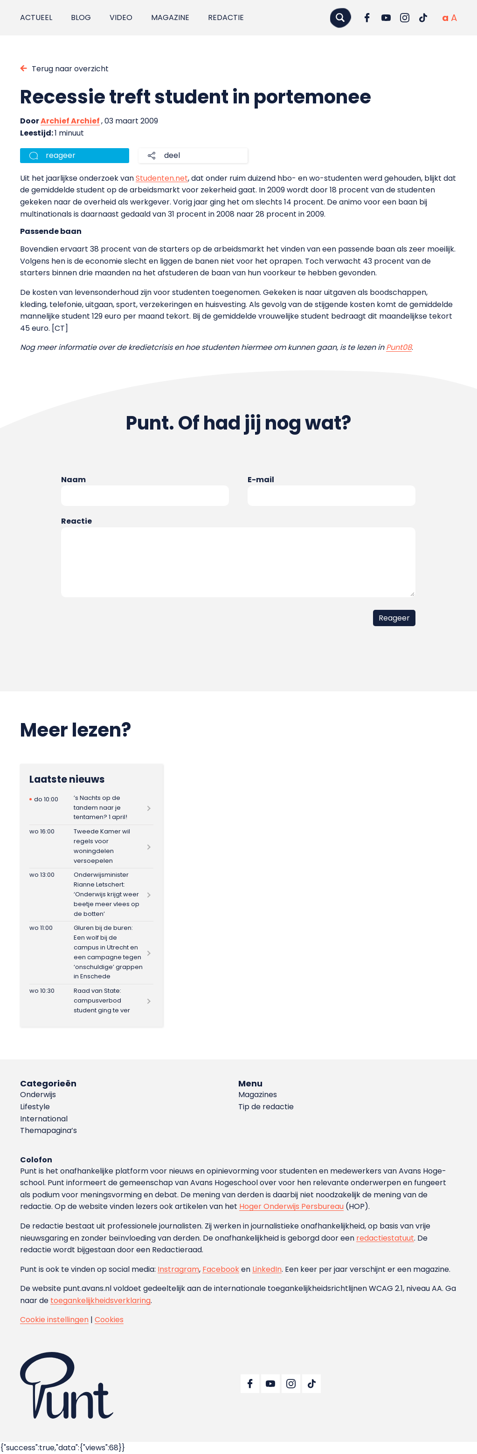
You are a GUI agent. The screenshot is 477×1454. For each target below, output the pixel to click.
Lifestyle (35, 1106)
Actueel (36, 17)
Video (121, 17)
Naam (73, 479)
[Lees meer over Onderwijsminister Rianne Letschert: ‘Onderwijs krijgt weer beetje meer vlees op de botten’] (91, 894)
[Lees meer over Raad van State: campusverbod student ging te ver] (91, 1000)
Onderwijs (38, 1094)
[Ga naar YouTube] (386, 17)
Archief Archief (70, 121)
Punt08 (399, 347)
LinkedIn (267, 1269)
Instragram (178, 1269)
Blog (81, 17)
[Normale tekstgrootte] (445, 18)
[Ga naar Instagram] (404, 17)
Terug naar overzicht (70, 68)
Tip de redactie (266, 1106)
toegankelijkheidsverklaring (100, 1300)
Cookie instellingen (54, 1319)
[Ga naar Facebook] (367, 17)
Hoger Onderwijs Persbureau (291, 1206)
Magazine (170, 17)
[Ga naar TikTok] (423, 17)
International (44, 1118)
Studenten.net (162, 178)
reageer (61, 155)
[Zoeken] (340, 17)
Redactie (226, 17)
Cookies (109, 1319)
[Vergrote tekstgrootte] (454, 18)
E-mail (261, 479)
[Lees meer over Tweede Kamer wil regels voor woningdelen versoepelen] (91, 846)
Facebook (220, 1269)
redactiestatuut (385, 1238)
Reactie (76, 521)
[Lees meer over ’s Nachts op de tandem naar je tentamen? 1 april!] (91, 807)
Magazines (257, 1094)
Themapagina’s (48, 1130)
